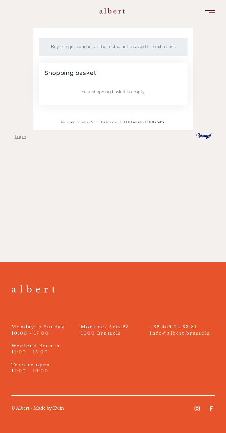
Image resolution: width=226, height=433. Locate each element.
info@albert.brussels (180, 333)
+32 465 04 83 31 (173, 326)
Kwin (58, 408)
